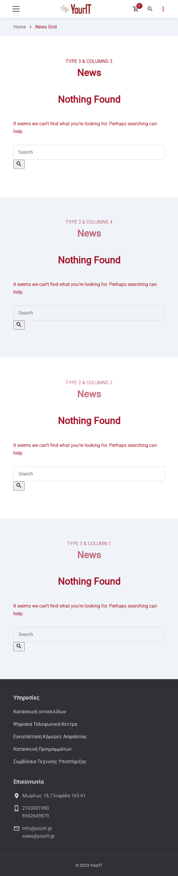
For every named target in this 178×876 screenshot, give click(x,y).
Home (19, 27)
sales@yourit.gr (38, 836)
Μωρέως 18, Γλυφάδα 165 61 (54, 795)
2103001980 (35, 808)
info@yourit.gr (37, 828)
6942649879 (35, 816)
